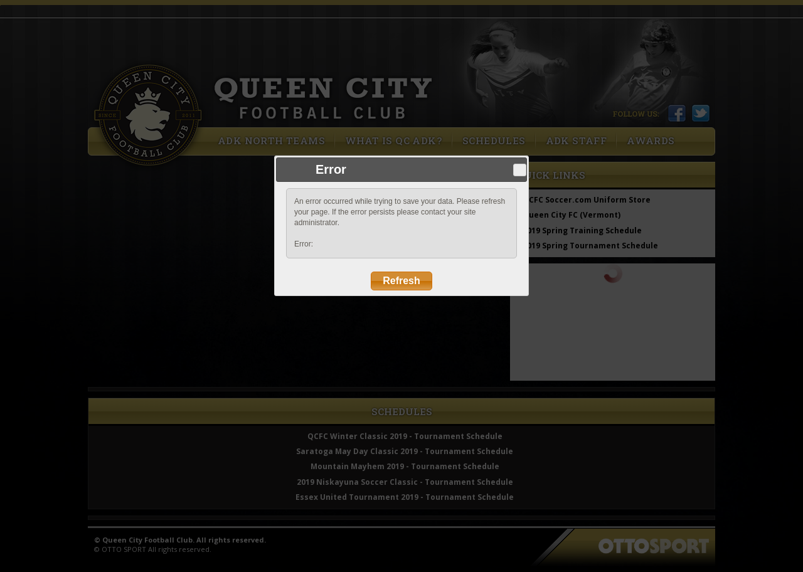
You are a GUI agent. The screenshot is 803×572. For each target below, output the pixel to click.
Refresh (401, 280)
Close (519, 170)
